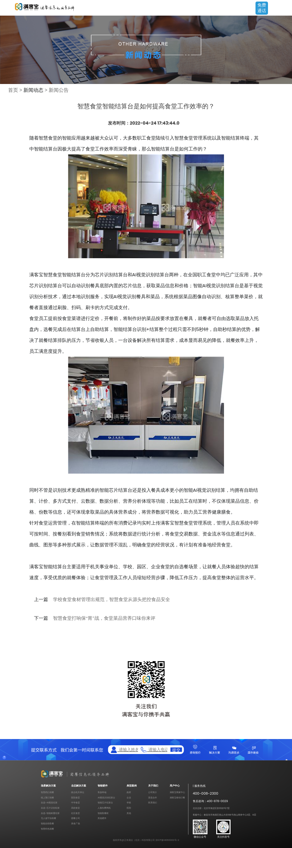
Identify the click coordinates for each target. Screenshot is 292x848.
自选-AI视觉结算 (49, 802)
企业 (129, 797)
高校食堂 (75, 808)
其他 (129, 813)
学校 (129, 802)
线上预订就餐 (47, 797)
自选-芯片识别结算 (50, 808)
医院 (129, 808)
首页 (13, 90)
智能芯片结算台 (105, 802)
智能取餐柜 (103, 813)
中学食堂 (75, 802)
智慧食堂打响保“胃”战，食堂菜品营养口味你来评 (104, 618)
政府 (129, 792)
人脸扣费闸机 (104, 808)
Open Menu (284, 8)
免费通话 (261, 8)
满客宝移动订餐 (177, 797)
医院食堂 (75, 797)
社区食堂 (75, 813)
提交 (176, 750)
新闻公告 (59, 90)
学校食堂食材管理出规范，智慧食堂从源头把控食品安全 (111, 599)
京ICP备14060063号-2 (167, 840)
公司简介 (152, 792)
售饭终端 (102, 792)
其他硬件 (102, 818)
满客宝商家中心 (177, 792)
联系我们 (152, 802)
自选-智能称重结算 (50, 813)
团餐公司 (75, 818)
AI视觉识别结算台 (106, 797)
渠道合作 (152, 797)
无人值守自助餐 (48, 818)
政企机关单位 (77, 792)
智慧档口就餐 (47, 792)
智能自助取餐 (47, 823)
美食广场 (75, 823)
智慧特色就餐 (47, 829)
